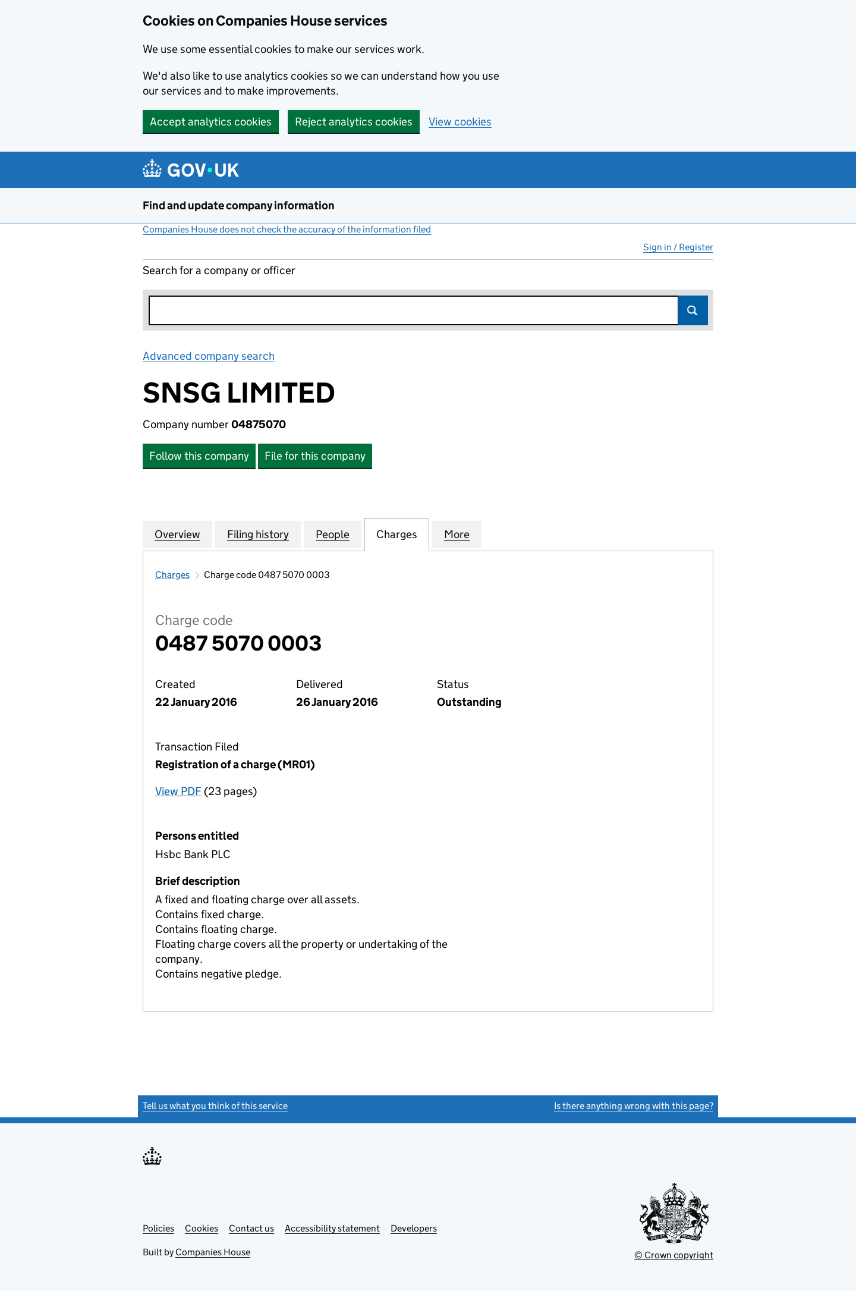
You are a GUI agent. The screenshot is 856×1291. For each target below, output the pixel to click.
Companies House (212, 1252)
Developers (414, 1228)
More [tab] (457, 534)
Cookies (201, 1228)
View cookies (460, 121)
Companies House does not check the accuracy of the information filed (287, 229)
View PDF (178, 791)
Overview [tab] (177, 534)
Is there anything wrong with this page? (633, 1105)
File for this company (315, 456)
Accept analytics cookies (211, 121)
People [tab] (333, 534)
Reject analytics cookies (354, 121)
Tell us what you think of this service (215, 1105)
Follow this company (199, 456)
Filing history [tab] (258, 534)
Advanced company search (209, 356)
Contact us (251, 1228)
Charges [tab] (396, 534)
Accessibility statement (332, 1228)
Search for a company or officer (219, 270)
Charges (172, 574)
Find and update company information (239, 205)
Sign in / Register (678, 247)
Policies (158, 1228)
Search (693, 310)
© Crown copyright (673, 1255)
